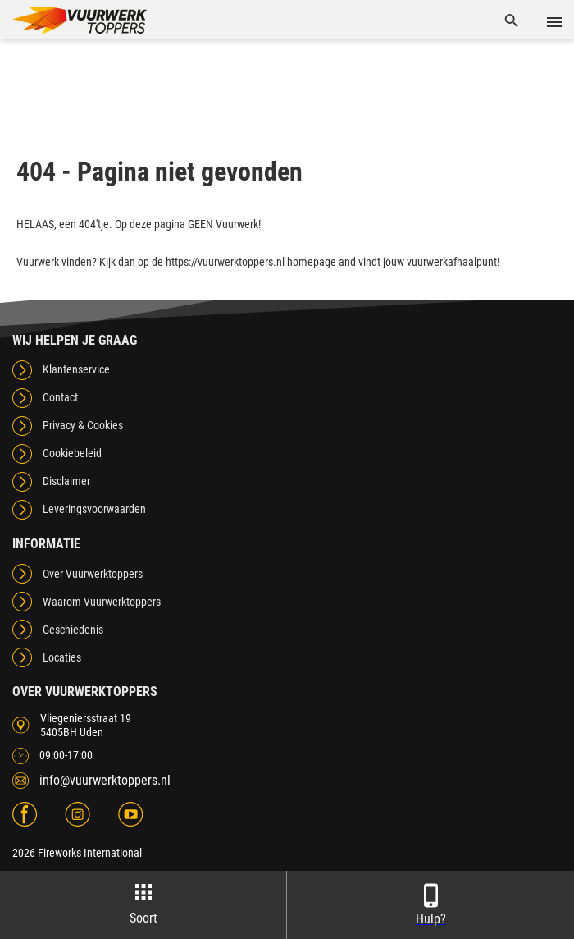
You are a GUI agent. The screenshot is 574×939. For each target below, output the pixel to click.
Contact (60, 397)
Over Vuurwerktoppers (93, 573)
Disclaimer (66, 481)
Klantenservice (76, 369)
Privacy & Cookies (83, 425)
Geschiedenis (73, 629)
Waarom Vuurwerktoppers (102, 601)
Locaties (62, 657)
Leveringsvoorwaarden (94, 508)
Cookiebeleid (72, 453)
